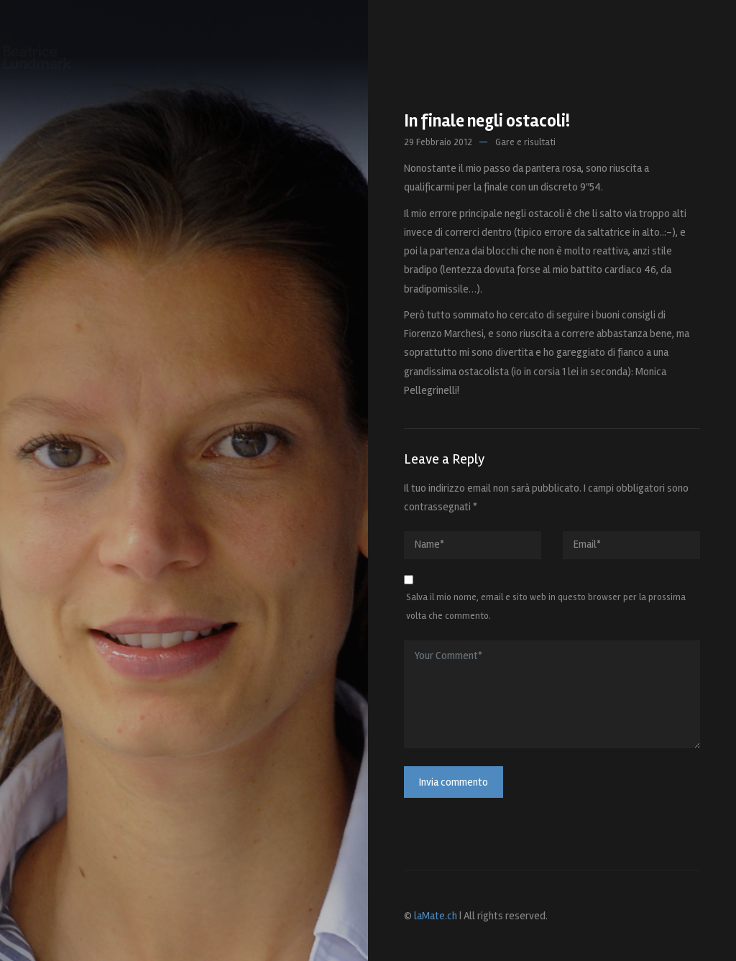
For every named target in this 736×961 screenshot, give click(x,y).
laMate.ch (435, 915)
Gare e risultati (525, 142)
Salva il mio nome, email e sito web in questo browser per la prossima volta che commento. (546, 607)
